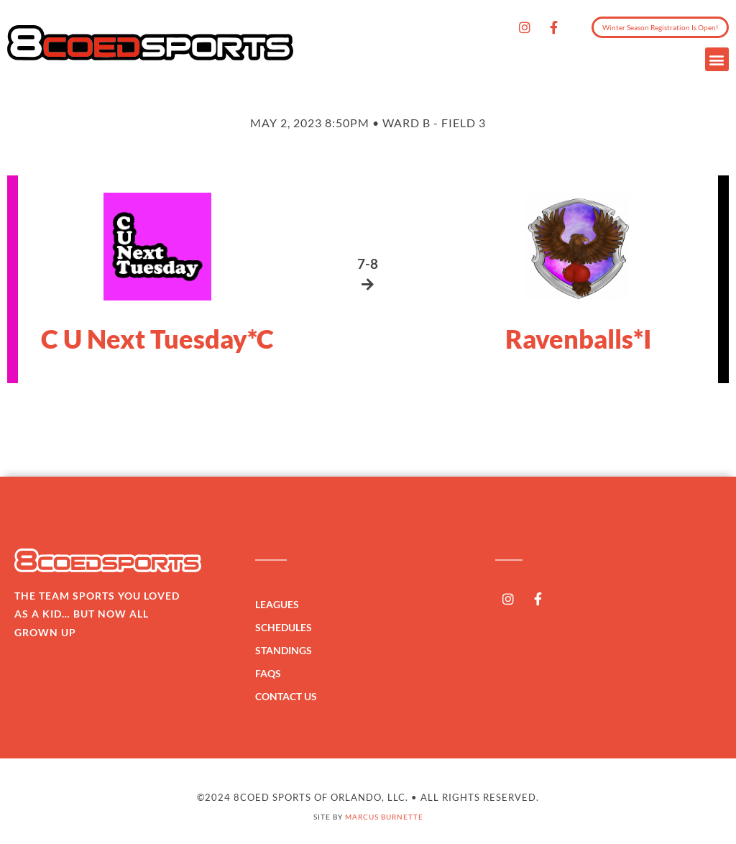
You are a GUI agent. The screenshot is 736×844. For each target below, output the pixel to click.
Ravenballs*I (578, 338)
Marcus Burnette (384, 816)
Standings (287, 650)
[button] (717, 59)
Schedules (287, 627)
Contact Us (286, 696)
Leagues (280, 604)
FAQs (268, 673)
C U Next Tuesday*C (157, 338)
